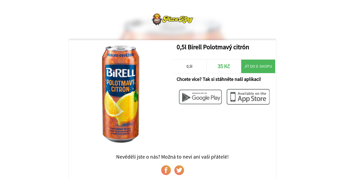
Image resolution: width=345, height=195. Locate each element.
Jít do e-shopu (258, 66)
